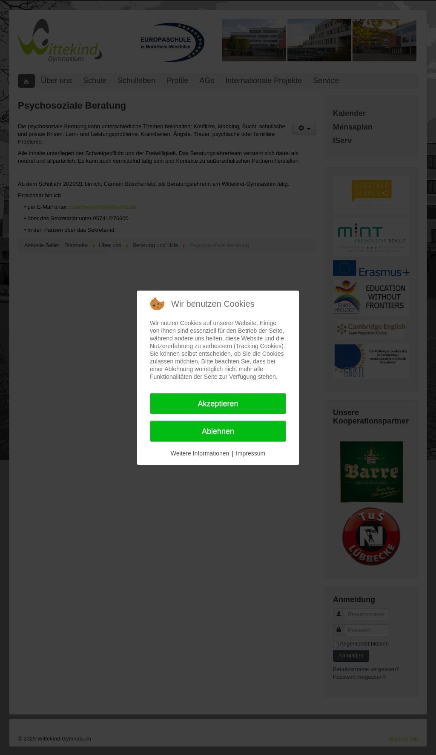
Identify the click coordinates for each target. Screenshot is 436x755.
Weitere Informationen (200, 453)
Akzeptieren (218, 403)
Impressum (250, 453)
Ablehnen (218, 431)
